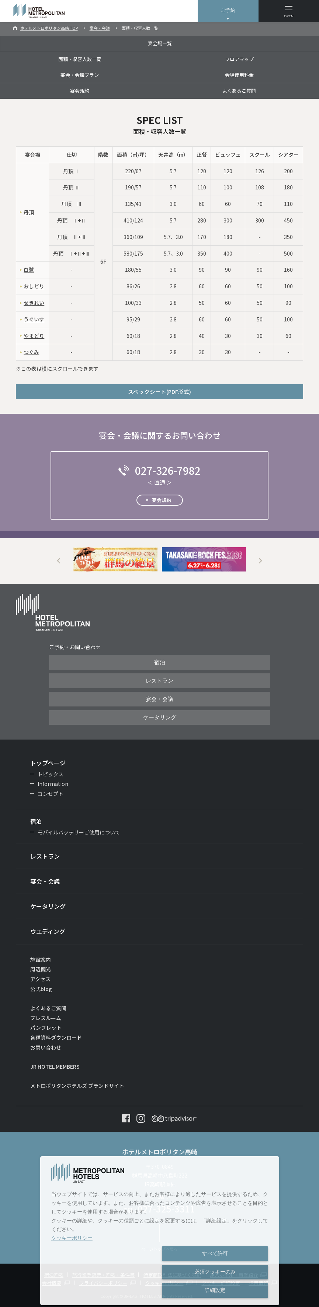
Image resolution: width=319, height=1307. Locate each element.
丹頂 (29, 212)
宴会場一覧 (160, 43)
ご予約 (228, 10)
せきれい (34, 302)
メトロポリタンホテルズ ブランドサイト (77, 1085)
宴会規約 (79, 90)
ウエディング (47, 931)
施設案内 (40, 959)
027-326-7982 (168, 470)
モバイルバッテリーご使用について (79, 832)
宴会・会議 (100, 28)
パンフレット (46, 1027)
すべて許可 (215, 1253)
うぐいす (34, 319)
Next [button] (260, 561)
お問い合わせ (45, 1047)
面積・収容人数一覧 (79, 59)
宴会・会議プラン (79, 74)
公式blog (41, 989)
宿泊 (159, 662)
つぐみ (31, 352)
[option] (115, 559)
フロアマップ (239, 59)
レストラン (159, 681)
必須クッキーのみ (215, 1272)
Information (53, 783)
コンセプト (50, 793)
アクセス (40, 979)
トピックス (50, 774)
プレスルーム (45, 1018)
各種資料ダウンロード (56, 1037)
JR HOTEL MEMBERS (55, 1066)
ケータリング (159, 717)
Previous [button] (59, 561)
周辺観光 (40, 969)
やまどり (34, 335)
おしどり (34, 286)
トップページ (48, 762)
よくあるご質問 (239, 90)
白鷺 (29, 269)
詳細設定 (215, 1290)
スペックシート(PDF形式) (159, 391)
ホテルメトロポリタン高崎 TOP (49, 28)
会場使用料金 (239, 74)
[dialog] (160, 1230)
